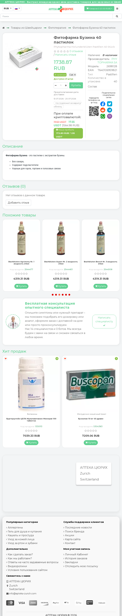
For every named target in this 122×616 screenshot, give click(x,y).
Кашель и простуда (21, 536)
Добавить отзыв (18, 202)
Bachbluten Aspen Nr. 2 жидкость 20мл (61, 263)
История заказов (76, 559)
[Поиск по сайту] (117, 16)
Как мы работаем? (20, 559)
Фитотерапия (57, 27)
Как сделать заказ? (20, 555)
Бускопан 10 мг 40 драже (90, 420)
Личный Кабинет (76, 555)
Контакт (70, 544)
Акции (69, 536)
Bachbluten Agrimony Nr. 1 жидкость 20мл (21, 263)
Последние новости (78, 528)
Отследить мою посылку (81, 567)
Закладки (71, 563)
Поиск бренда (74, 532)
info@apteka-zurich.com (22, 594)
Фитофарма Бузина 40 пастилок (94, 27)
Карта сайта (72, 540)
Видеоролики (17, 567)
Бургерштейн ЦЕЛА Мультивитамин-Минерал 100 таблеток (31, 421)
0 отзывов (76, 51)
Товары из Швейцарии (26, 27)
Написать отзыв (65, 54)
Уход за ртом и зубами (22, 544)
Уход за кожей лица (21, 540)
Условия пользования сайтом (27, 571)
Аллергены (15, 528)
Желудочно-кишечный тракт (91, 415)
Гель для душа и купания (25, 532)
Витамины (32, 415)
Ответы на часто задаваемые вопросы (33, 563)
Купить (76, 85)
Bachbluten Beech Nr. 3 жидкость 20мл (100, 263)
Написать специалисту (104, 322)
